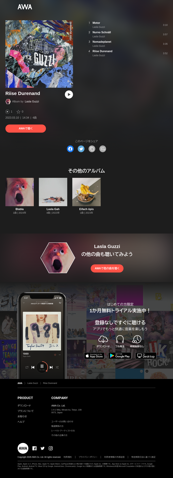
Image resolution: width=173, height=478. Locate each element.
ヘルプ (21, 421)
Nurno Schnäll (102, 32)
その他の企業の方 (59, 435)
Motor (96, 22)
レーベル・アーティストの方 (63, 431)
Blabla (20, 209)
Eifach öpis (86, 209)
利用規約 (68, 457)
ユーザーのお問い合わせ (62, 421)
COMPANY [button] (59, 398)
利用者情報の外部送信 (114, 457)
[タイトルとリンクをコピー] (92, 148)
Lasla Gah (53, 209)
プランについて (26, 411)
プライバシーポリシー (88, 457)
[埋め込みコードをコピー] (102, 148)
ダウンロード (24, 405)
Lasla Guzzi (32, 101)
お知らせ (22, 416)
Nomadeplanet (102, 41)
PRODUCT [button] (25, 398)
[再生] (69, 94)
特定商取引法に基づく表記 (143, 457)
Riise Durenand (102, 51)
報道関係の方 (57, 426)
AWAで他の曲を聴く (107, 268)
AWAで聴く (26, 128)
